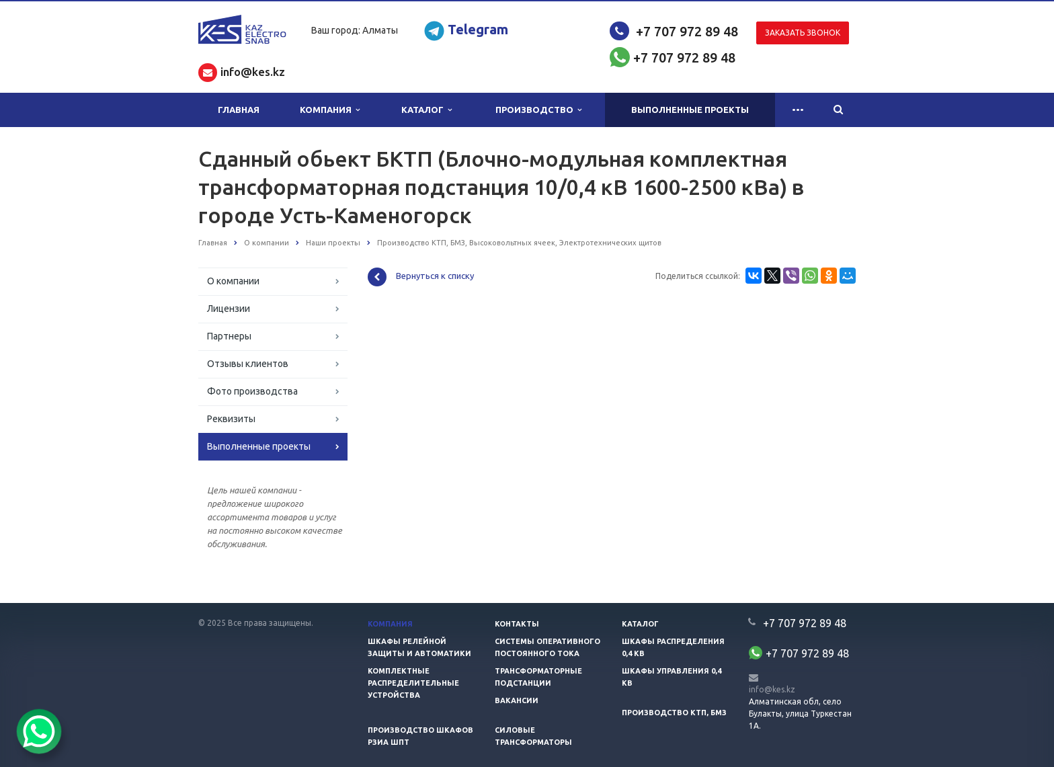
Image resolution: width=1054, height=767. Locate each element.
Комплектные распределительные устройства (413, 683)
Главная (238, 109)
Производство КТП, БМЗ (674, 713)
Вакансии (516, 700)
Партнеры (229, 336)
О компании (233, 281)
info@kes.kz (772, 689)
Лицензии (228, 308)
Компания (330, 110)
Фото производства (252, 391)
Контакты (517, 624)
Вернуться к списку (421, 277)
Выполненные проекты (690, 109)
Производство (538, 110)
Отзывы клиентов (247, 363)
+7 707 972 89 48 (687, 31)
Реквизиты (231, 418)
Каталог (426, 110)
